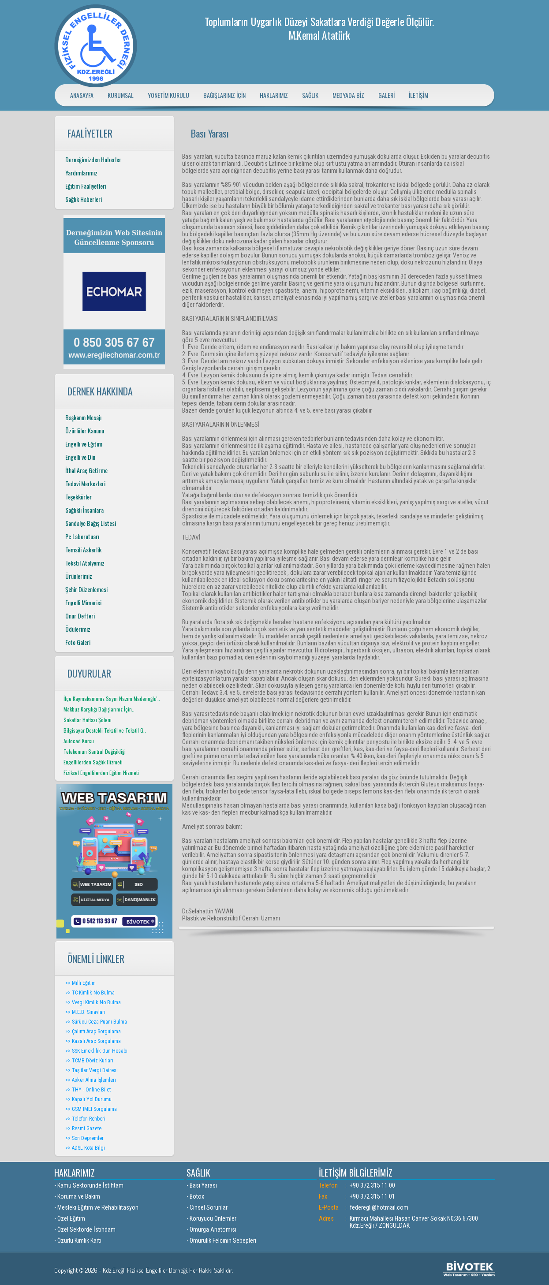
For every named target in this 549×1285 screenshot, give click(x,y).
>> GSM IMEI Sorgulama (91, 1109)
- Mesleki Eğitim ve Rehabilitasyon (96, 1207)
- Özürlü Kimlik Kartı (77, 1240)
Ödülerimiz (77, 628)
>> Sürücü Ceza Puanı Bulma (96, 1022)
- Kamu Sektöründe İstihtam (88, 1185)
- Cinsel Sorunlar (207, 1207)
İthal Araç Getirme (86, 470)
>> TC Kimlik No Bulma (90, 993)
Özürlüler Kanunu (84, 430)
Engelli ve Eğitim (83, 443)
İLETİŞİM (418, 95)
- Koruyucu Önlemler (211, 1218)
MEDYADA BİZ (348, 95)
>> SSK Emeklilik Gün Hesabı (96, 1051)
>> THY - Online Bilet (88, 1090)
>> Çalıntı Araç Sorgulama (93, 1031)
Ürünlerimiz (78, 576)
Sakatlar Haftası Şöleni (87, 719)
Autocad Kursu (78, 741)
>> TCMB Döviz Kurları (89, 1061)
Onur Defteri (80, 615)
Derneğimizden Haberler (93, 159)
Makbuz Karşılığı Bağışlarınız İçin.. (98, 709)
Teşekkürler (78, 496)
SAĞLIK (310, 95)
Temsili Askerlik (83, 549)
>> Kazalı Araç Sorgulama (93, 1041)
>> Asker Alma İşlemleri (90, 1080)
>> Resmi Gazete (83, 1128)
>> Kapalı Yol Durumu (88, 1099)
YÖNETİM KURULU (168, 95)
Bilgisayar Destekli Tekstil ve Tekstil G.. (104, 730)
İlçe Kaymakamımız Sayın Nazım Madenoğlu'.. (111, 698)
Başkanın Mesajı (83, 417)
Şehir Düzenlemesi (86, 589)
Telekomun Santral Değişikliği (94, 751)
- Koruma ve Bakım (77, 1196)
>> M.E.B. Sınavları (85, 1012)
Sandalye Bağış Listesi (90, 523)
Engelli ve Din (80, 457)
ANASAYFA (81, 95)
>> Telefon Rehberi (85, 1119)
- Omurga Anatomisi (211, 1229)
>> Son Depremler (84, 1138)
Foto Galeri (77, 642)
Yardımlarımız (81, 172)
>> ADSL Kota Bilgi (85, 1148)
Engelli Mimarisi (83, 602)
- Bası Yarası (202, 1185)
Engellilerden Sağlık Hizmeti (93, 762)
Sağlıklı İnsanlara (84, 509)
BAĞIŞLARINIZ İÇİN (224, 95)
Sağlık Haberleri (83, 199)
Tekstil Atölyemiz (85, 562)
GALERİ (386, 95)
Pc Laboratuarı (82, 536)
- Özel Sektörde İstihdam (85, 1229)
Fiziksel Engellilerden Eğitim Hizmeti (101, 772)
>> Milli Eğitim (80, 983)
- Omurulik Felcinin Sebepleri (221, 1240)
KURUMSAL (121, 95)
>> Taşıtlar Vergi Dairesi (91, 1070)
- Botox (195, 1196)
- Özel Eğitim (69, 1218)
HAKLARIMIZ (274, 95)
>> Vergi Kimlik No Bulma (93, 1002)
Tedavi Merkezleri (85, 483)
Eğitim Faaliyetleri (85, 185)
